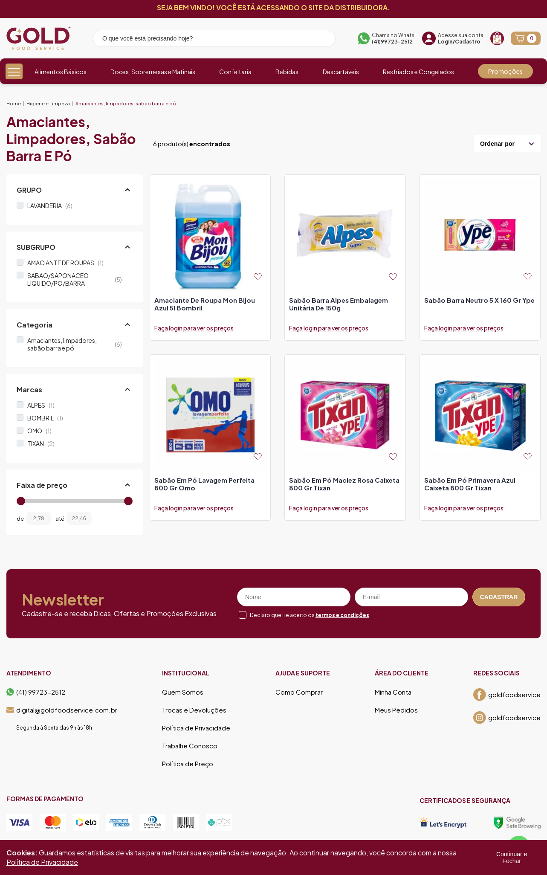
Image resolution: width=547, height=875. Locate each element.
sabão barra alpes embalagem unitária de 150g (338, 304)
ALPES (41, 405)
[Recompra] (497, 38)
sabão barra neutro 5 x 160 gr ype (479, 300)
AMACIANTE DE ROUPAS (65, 263)
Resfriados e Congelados (418, 71)
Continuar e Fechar (511, 857)
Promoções (505, 71)
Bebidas (286, 71)
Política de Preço (187, 764)
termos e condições (342, 615)
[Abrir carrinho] (526, 38)
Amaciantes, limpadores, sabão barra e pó (125, 103)
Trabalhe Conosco (189, 746)
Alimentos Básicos (61, 71)
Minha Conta (393, 692)
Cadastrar (499, 597)
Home (13, 103)
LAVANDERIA (49, 205)
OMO (39, 431)
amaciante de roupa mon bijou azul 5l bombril (204, 304)
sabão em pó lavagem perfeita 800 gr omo (204, 484)
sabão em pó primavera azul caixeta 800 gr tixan (469, 484)
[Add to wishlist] (258, 276)
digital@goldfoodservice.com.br (61, 710)
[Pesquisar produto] (323, 39)
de (20, 518)
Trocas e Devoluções (194, 710)
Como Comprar (299, 692)
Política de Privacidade (196, 728)
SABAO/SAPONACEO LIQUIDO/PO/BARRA (74, 279)
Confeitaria (235, 71)
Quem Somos (182, 692)
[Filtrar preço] (104, 518)
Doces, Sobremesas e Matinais (152, 71)
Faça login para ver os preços (194, 328)
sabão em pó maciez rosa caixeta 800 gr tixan (344, 484)
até (59, 518)
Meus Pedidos (396, 710)
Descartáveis (341, 71)
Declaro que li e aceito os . (310, 615)
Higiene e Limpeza (48, 103)
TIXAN (41, 443)
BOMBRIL (45, 418)
